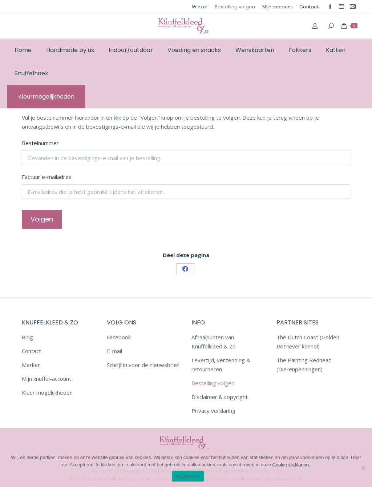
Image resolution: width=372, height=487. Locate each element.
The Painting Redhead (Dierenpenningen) (304, 364)
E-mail (114, 351)
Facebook (119, 337)
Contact (31, 351)
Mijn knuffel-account (46, 378)
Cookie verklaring (290, 464)
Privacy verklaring (213, 410)
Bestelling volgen (212, 383)
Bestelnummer (40, 143)
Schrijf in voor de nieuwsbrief (143, 364)
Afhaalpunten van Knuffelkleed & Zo (213, 342)
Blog (27, 337)
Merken (31, 364)
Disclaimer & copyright (219, 396)
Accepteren (187, 476)
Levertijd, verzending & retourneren (220, 364)
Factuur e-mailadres (47, 176)
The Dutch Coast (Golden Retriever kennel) (307, 342)
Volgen (42, 219)
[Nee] (363, 467)
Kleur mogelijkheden (47, 392)
